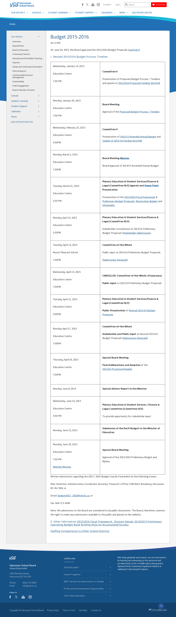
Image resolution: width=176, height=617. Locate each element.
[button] (39, 36)
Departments (18, 45)
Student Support (86, 12)
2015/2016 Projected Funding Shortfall (139, 83)
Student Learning (59, 12)
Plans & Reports (19, 71)
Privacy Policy (53, 610)
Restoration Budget (147, 201)
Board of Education (20, 50)
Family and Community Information (27, 66)
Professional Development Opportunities (87, 588)
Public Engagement (20, 85)
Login (118, 4)
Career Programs (87, 574)
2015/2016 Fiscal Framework (139, 197)
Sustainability (18, 81)
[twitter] (87, 5)
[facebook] (82, 5)
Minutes (124, 158)
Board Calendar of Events (23, 90)
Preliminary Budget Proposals (118, 201)
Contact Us (96, 610)
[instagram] (98, 5)
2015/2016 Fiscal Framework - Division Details (105, 521)
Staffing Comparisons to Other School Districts (79, 531)
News (123, 12)
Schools (38, 12)
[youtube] (92, 5)
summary (134, 49)
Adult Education (87, 567)
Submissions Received (115, 259)
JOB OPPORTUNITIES (142, 12)
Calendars (108, 12)
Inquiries (16, 62)
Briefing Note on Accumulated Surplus (105, 524)
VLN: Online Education (87, 595)
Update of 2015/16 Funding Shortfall (122, 140)
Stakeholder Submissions (136, 233)
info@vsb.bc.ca (30, 585)
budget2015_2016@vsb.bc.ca (73, 495)
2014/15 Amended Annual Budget (138, 136)
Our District (19, 12)
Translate (107, 4)
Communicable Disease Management (22, 76)
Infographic (108, 205)
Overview (16, 41)
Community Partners (21, 54)
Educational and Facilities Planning (27, 58)
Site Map (83, 610)
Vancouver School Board (32, 610)
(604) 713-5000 (29, 582)
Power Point (152, 185)
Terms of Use (69, 610)
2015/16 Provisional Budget (117, 369)
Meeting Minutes (62, 466)
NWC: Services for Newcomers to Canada (87, 581)
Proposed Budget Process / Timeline (139, 111)
